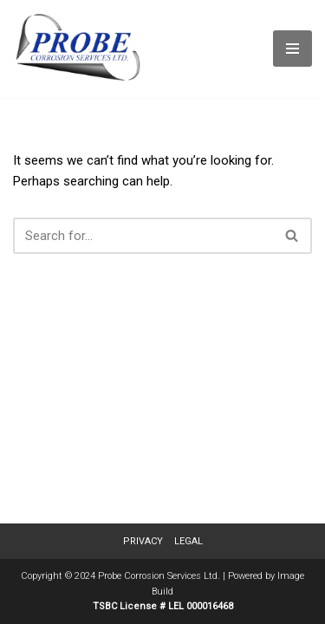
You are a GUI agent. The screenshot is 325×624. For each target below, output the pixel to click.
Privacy (143, 541)
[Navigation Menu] (292, 48)
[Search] (143, 236)
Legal (188, 541)
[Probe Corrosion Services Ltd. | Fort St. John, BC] (78, 49)
